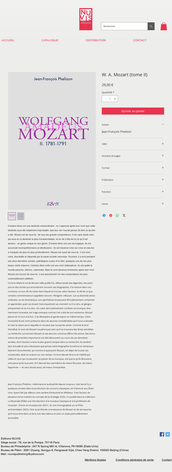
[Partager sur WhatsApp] (117, 215)
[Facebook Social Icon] (162, 434)
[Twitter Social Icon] (168, 434)
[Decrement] (104, 99)
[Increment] (115, 99)
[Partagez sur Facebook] (104, 215)
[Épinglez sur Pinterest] (111, 215)
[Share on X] (124, 215)
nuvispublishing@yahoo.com (26, 454)
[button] (163, 26)
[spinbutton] (110, 99)
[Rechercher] (121, 26)
